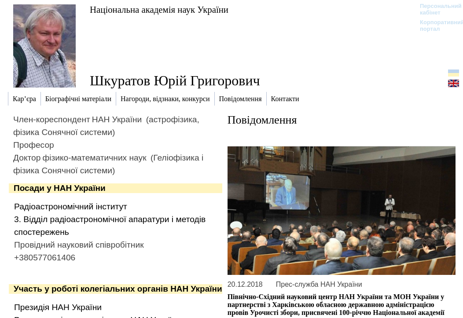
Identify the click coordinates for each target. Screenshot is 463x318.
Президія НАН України (58, 307)
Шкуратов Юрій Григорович (175, 80)
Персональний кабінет (436, 9)
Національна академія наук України (159, 9)
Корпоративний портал (436, 25)
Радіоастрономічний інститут (70, 206)
